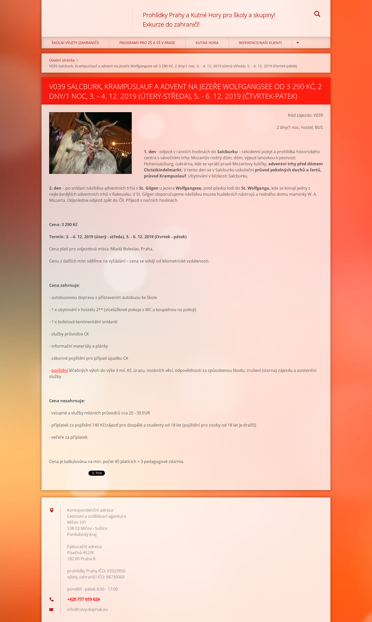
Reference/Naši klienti (260, 42)
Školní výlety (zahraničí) (75, 42)
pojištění (59, 370)
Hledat (317, 14)
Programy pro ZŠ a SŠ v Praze (147, 42)
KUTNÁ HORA (207, 42)
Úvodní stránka (62, 60)
